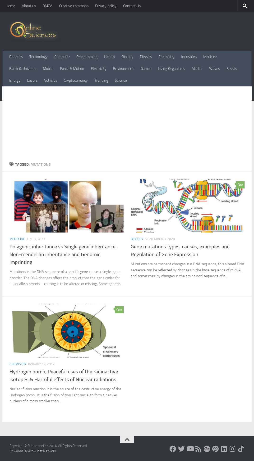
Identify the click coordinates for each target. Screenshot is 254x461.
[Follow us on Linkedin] (224, 449)
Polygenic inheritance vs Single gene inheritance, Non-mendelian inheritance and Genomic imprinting (63, 254)
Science (121, 80)
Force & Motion (72, 68)
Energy (14, 80)
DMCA (47, 6)
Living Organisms (171, 68)
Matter (197, 68)
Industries (189, 56)
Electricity (98, 68)
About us (29, 6)
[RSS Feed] (198, 449)
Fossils (231, 68)
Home (10, 6)
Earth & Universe (22, 68)
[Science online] (173, 449)
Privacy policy (105, 6)
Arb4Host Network (42, 451)
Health (109, 56)
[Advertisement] (127, 126)
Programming (86, 56)
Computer (62, 56)
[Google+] (207, 449)
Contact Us (132, 6)
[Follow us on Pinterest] (215, 449)
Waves (214, 68)
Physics (146, 56)
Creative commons (73, 6)
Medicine (210, 56)
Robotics (16, 56)
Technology (38, 56)
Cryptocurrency (76, 80)
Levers (32, 80)
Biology (127, 56)
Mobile (48, 68)
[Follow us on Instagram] (232, 449)
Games (145, 68)
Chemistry (166, 56)
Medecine (17, 239)
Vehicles (50, 80)
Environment (123, 68)
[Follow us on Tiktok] (241, 449)
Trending (101, 80)
